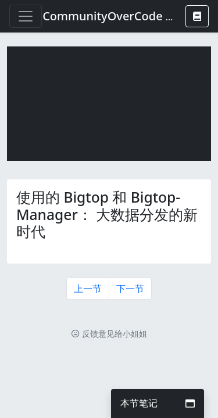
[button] (197, 16)
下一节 (130, 288)
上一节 (88, 288)
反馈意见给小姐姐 (109, 333)
